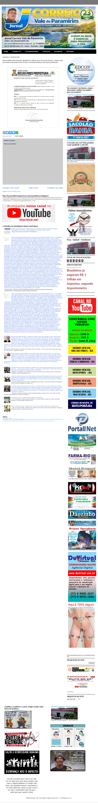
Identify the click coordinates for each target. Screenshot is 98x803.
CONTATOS (46, 51)
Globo (35, 420)
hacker (53, 420)
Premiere (46, 420)
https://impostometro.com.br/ (74, 267)
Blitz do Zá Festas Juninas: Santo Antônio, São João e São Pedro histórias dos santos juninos (35, 406)
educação (50, 420)
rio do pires (28, 419)
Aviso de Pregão (42, 419)
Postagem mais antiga (55, 188)
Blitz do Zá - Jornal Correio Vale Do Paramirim (81, 693)
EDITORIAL (70, 51)
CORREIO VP (16, 51)
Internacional (39, 420)
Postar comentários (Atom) (14, 191)
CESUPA (48, 419)
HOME (6, 51)
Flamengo (17, 420)
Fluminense (31, 420)
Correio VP (7, 419)
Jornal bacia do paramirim (18, 419)
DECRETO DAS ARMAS (55, 419)
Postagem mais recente (11, 188)
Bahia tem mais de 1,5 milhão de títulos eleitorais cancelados (26, 397)
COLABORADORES (31, 51)
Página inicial (33, 188)
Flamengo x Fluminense (24, 420)
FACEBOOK (58, 51)
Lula (43, 420)
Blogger (69, 798)
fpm (59, 798)
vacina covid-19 (34, 419)
